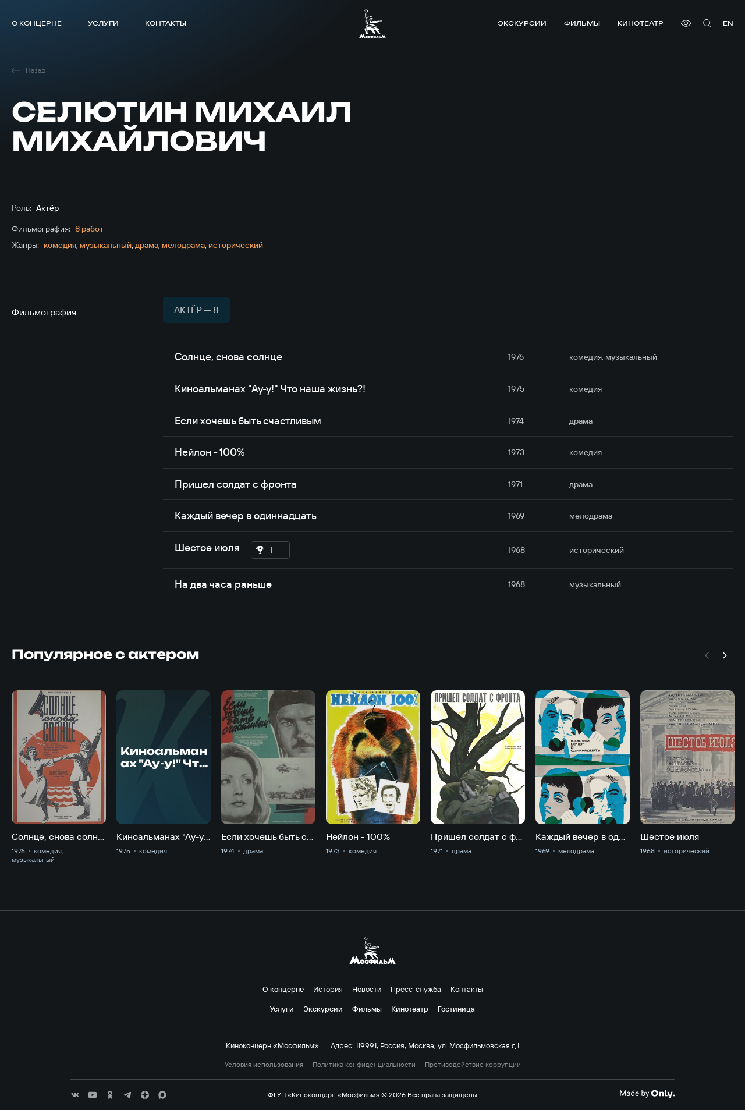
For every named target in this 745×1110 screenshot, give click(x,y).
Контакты (165, 23)
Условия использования (264, 1065)
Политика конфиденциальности (364, 1065)
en (728, 23)
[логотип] (372, 23)
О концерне (37, 23)
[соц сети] (75, 1095)
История (328, 989)
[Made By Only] (647, 1093)
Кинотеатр (641, 23)
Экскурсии (522, 23)
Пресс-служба (416, 989)
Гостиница (456, 1008)
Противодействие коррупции (473, 1065)
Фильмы (582, 23)
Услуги (103, 23)
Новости (366, 989)
